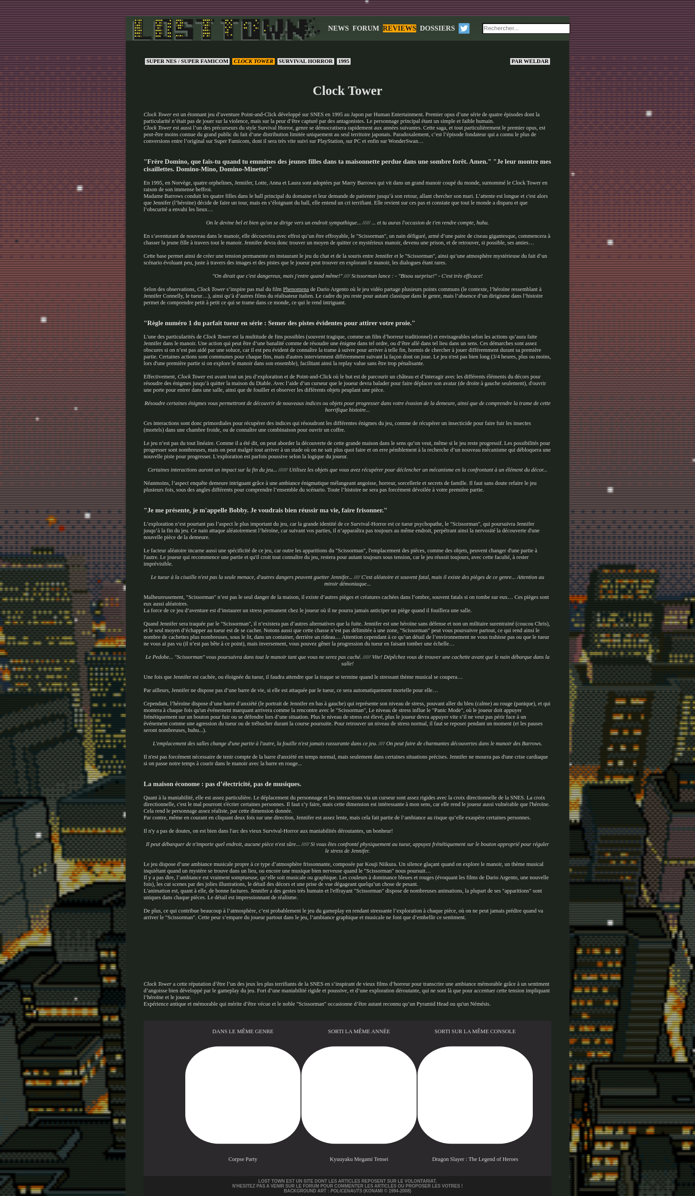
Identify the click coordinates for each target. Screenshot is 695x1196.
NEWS (338, 28)
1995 (344, 61)
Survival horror (305, 61)
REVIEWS (400, 28)
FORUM (365, 28)
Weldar (530, 61)
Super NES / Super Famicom (187, 61)
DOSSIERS (437, 28)
